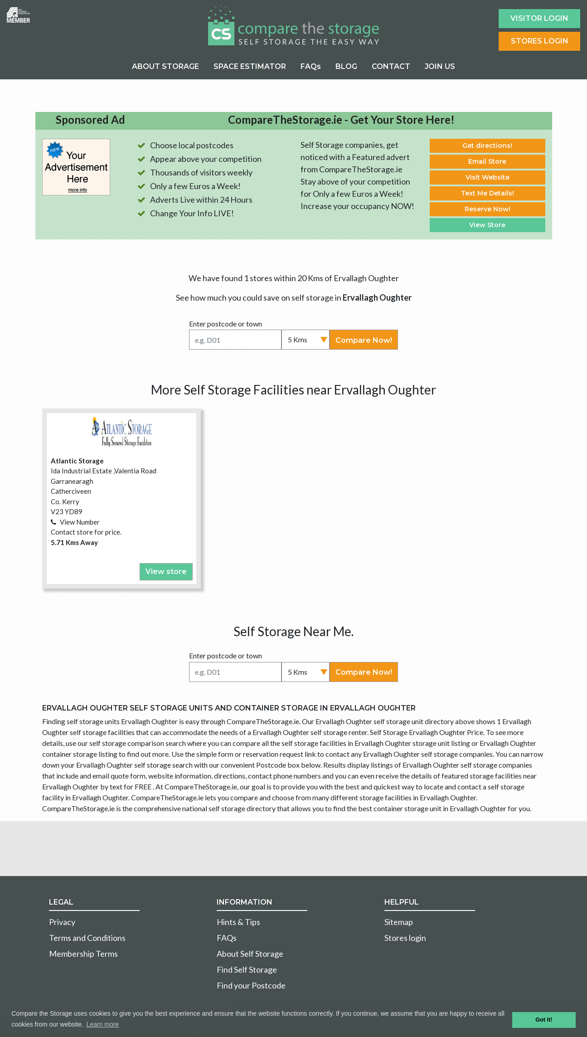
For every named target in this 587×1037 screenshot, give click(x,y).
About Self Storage (250, 954)
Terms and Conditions (87, 938)
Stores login (405, 938)
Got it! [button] (543, 1020)
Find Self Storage (247, 969)
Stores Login (539, 41)
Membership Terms (83, 954)
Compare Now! (363, 340)
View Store (487, 225)
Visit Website (487, 177)
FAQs (311, 66)
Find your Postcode (251, 985)
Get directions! (487, 145)
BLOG (346, 66)
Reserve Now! (487, 209)
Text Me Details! (487, 193)
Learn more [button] (103, 1024)
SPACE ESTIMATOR (249, 66)
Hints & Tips (238, 922)
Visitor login (539, 18)
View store (166, 571)
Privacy (62, 922)
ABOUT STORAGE (165, 66)
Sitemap (398, 922)
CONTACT (391, 66)
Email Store (487, 161)
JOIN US (440, 66)
